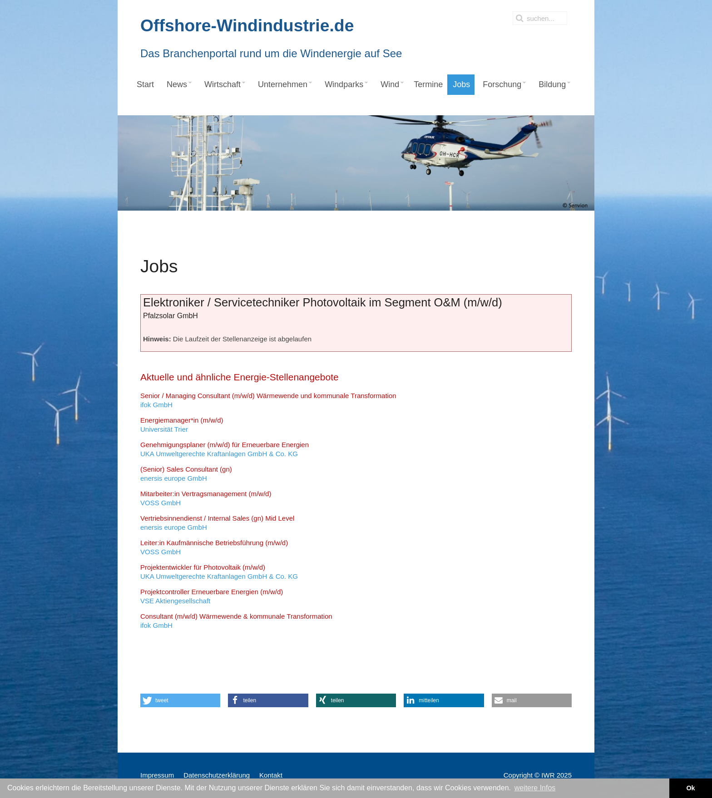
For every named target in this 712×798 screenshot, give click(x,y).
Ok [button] (690, 788)
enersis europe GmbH (186, 473)
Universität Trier (181, 424)
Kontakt (270, 775)
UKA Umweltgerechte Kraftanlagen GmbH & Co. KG (224, 449)
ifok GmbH (268, 400)
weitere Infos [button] (535, 788)
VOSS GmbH (205, 498)
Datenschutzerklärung (216, 775)
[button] (180, 700)
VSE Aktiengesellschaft (211, 596)
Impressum (157, 775)
